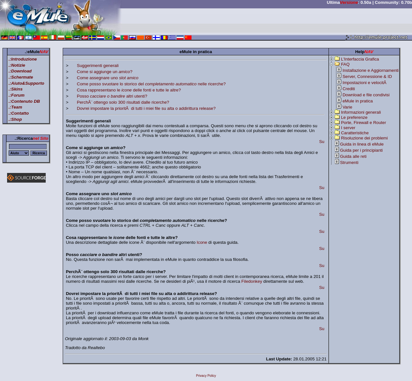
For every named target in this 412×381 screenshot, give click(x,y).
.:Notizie (16, 65)
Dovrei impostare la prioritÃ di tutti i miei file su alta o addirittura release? (146, 108)
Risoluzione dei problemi (364, 138)
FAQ (345, 64)
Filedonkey (251, 281)
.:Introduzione (22, 59)
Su (321, 141)
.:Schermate (20, 77)
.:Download (20, 71)
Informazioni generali (361, 112)
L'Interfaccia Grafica (360, 59)
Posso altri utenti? (112, 96)
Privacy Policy (206, 375)
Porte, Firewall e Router (363, 122)
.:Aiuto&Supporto (26, 83)
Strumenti (349, 162)
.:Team (15, 107)
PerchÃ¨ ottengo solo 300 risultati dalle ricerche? (123, 102)
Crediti (348, 88)
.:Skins (15, 89)
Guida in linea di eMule (362, 144)
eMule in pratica (357, 101)
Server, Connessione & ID (367, 76)
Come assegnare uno (107, 77)
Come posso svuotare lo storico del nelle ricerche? (151, 83)
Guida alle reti (353, 156)
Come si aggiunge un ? (105, 71)
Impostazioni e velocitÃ (365, 82)
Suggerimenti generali (98, 65)
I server (348, 127)
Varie (347, 107)
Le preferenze (354, 117)
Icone (202, 242)
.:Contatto (18, 113)
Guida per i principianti (361, 150)
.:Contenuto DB (24, 101)
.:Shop (15, 119)
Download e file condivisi (365, 94)
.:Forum (16, 95)
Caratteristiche (355, 132)
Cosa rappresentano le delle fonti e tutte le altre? (129, 90)
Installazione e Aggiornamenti (370, 70)
